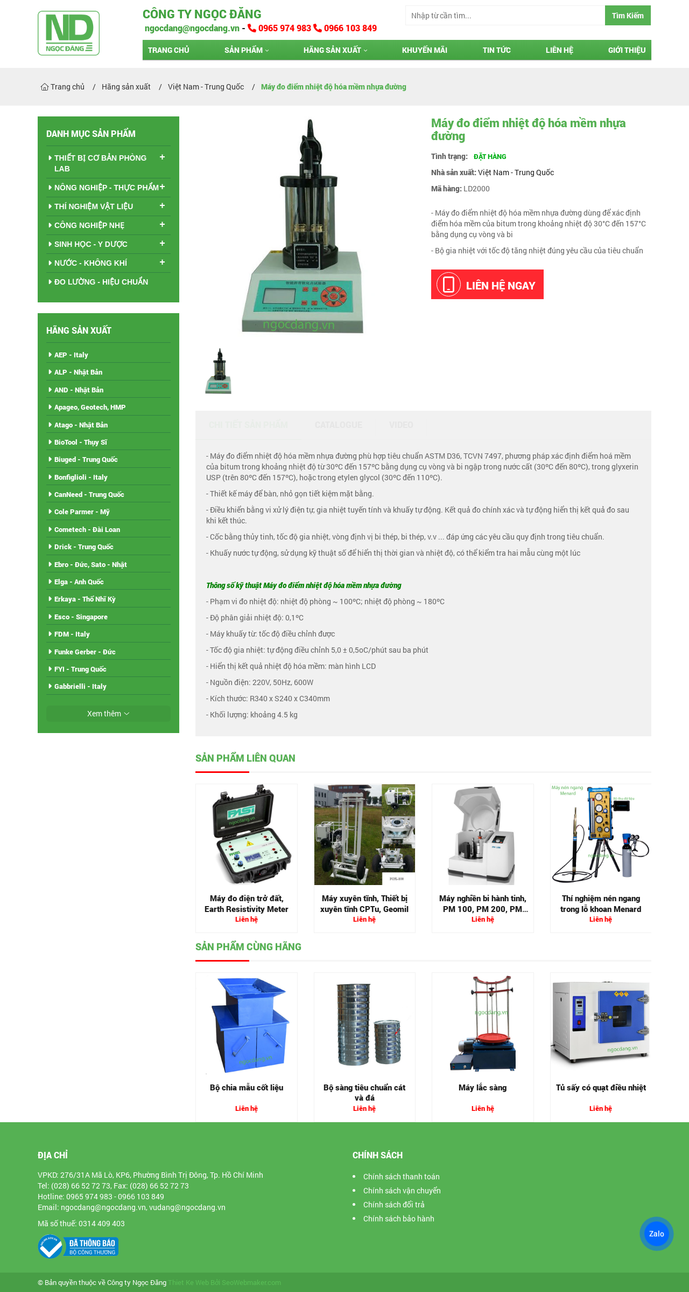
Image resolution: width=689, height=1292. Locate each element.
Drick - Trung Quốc (84, 546)
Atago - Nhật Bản (81, 425)
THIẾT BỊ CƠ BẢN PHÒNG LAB (100, 163)
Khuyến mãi (424, 50)
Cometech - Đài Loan (87, 529)
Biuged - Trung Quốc (86, 459)
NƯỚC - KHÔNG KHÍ (90, 263)
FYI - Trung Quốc (80, 669)
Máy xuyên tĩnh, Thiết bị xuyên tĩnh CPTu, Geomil (364, 903)
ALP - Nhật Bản (78, 372)
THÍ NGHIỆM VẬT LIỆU (93, 206)
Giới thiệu (627, 50)
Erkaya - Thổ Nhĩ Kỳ (85, 599)
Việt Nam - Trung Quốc (516, 172)
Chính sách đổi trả (394, 1204)
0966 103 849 (345, 27)
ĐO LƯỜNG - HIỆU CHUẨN (101, 282)
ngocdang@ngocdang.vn (191, 27)
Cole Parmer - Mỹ (82, 511)
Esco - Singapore (81, 616)
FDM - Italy (72, 634)
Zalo (656, 1233)
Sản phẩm (243, 50)
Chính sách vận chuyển (402, 1190)
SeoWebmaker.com (251, 1282)
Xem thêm (104, 713)
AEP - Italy (71, 355)
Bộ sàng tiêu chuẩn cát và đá (364, 1092)
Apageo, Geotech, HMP (90, 407)
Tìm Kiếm (628, 15)
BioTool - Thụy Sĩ (80, 442)
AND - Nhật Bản (78, 390)
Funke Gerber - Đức (85, 652)
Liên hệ (559, 50)
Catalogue (338, 424)
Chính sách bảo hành (398, 1218)
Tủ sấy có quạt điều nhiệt (601, 1087)
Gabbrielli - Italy (80, 686)
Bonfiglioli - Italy (81, 477)
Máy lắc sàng (483, 1087)
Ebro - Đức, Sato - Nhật (90, 564)
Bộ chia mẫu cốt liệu (246, 1087)
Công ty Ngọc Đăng (202, 14)
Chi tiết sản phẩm (248, 424)
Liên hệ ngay (486, 284)
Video (401, 424)
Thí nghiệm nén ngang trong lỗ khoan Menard (600, 903)
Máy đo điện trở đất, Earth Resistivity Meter (247, 903)
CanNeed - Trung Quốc (89, 494)
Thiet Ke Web (188, 1282)
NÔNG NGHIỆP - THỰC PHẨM (106, 187)
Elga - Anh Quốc (79, 581)
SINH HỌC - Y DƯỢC (91, 244)
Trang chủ (168, 50)
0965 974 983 (280, 27)
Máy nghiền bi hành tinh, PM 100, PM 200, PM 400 (482, 908)
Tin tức (497, 50)
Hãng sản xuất (332, 50)
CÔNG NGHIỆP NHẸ (89, 225)
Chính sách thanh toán (401, 1176)
